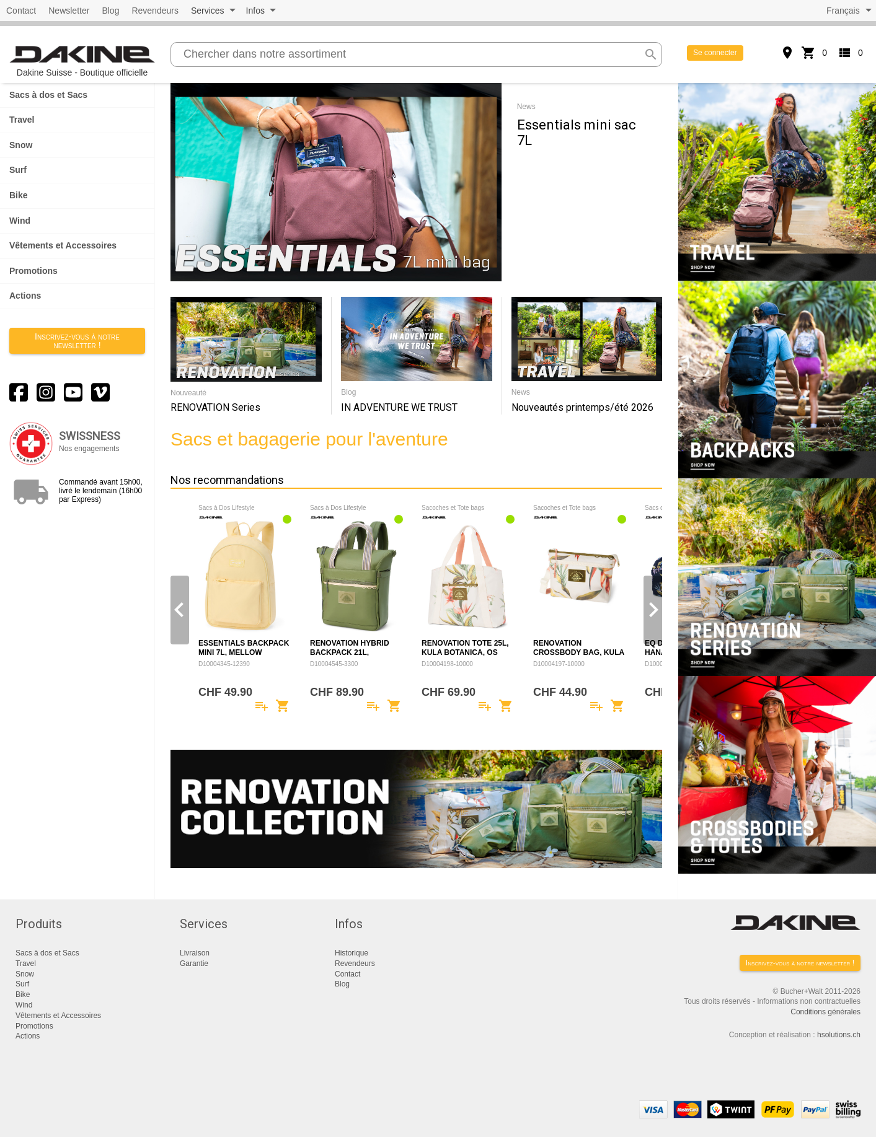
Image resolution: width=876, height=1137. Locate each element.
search (651, 54)
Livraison (195, 953)
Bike (18, 195)
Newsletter (68, 10)
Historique (351, 953)
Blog (110, 10)
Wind (19, 221)
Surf (18, 170)
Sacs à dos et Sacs (48, 95)
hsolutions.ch (839, 1034)
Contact (21, 10)
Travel (21, 120)
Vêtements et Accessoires (63, 245)
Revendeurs (155, 10)
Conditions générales (825, 1011)
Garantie (194, 963)
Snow (20, 145)
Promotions (33, 271)
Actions (25, 296)
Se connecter (715, 52)
